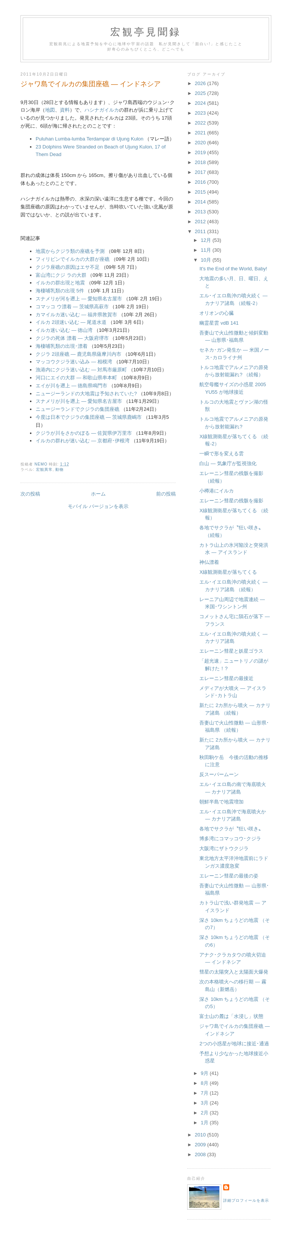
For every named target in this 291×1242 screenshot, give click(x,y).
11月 (207, 250)
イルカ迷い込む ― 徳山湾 (64, 330)
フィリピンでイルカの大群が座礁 (73, 259)
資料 (65, 110)
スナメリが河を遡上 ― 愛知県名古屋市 (79, 298)
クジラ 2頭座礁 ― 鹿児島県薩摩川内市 (78, 354)
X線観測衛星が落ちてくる (228, 572)
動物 (59, 469)
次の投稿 (30, 494)
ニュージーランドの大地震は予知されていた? (86, 393)
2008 (201, 1154)
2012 (201, 221)
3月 (205, 1103)
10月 (207, 260)
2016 (201, 182)
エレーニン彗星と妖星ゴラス (231, 651)
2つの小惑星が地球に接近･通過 (234, 1043)
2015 (201, 192)
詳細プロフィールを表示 (246, 1200)
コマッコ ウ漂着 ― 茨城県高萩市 (72, 306)
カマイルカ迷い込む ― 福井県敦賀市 (76, 314)
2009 (201, 1144)
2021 (201, 133)
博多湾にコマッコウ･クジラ (230, 838)
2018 (201, 162)
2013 (201, 212)
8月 (205, 1083)
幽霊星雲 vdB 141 (218, 323)
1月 (205, 1122)
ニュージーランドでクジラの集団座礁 (77, 409)
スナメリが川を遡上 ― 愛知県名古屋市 (79, 401)
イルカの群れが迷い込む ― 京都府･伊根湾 (83, 440)
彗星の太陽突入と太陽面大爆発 (233, 972)
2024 (201, 103)
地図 (50, 110)
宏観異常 (44, 469)
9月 (205, 1073)
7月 (205, 1093)
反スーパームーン (219, 774)
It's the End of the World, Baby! (233, 268)
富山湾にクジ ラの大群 (61, 275)
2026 (201, 83)
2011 (201, 231)
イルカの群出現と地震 (60, 283)
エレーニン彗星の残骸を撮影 (231, 500)
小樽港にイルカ (216, 491)
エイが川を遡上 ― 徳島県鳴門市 (71, 385)
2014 (201, 202)
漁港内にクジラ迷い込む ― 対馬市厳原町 (81, 369)
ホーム (98, 494)
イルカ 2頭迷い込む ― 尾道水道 (71, 322)
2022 (201, 123)
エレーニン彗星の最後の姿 (228, 876)
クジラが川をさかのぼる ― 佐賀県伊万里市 (84, 433)
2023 (201, 113)
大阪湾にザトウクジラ (224, 848)
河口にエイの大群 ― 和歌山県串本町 (76, 377)
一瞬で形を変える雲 (221, 453)
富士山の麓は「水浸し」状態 (231, 1016)
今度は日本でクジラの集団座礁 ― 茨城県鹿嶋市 (89, 417)
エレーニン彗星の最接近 (226, 678)
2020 (201, 142)
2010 (201, 1135)
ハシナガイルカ (101, 110)
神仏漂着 (209, 562)
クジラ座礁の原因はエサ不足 (68, 267)
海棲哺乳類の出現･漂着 (62, 346)
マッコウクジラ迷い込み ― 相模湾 (74, 362)
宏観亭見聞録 (145, 32)
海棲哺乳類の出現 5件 (60, 291)
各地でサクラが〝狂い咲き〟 (231, 829)
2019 (201, 152)
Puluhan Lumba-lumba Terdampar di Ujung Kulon (90, 139)
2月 (205, 1113)
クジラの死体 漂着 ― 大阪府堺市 (72, 338)
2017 (201, 172)
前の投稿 (166, 494)
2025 (201, 93)
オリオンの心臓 (216, 313)
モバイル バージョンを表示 (98, 506)
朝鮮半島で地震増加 (221, 802)
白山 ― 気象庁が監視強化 (227, 463)
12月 (207, 240)
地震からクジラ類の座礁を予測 (70, 251)
